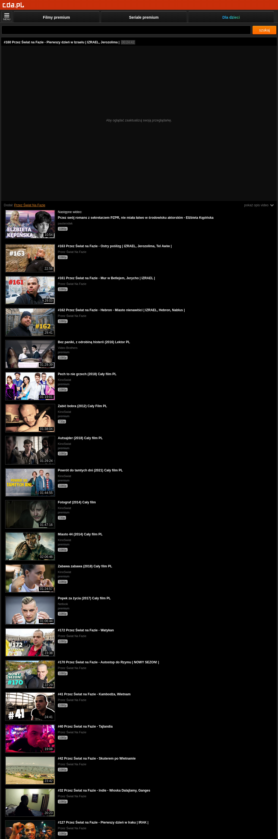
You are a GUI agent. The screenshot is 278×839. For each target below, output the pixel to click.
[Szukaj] (126, 29)
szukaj (264, 30)
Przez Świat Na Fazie (29, 205)
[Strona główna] (13, 5)
